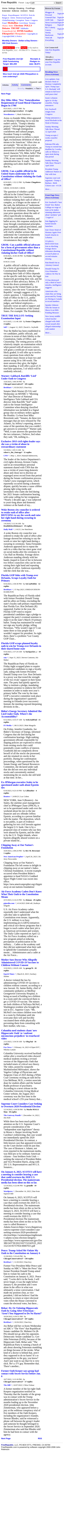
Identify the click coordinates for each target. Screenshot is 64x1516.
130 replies (29, 1258)
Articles (5, 85)
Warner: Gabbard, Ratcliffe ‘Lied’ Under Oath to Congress (18, 377)
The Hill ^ (8, 1385)
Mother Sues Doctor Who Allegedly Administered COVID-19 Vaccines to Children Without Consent (20, 962)
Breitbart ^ (8, 387)
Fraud (4, 23)
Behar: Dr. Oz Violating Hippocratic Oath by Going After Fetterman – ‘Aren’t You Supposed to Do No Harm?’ (21, 1311)
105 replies (29, 384)
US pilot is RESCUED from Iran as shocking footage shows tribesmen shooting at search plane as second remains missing (52, 250)
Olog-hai (29, 1041)
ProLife (32, 15)
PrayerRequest (14, 15)
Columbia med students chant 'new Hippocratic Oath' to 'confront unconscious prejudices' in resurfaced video (20, 1034)
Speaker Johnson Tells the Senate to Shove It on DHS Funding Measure (52, 309)
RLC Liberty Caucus (50, 28)
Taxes (27, 20)
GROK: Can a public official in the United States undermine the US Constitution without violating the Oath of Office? (21, 175)
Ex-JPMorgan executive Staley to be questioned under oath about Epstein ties (20, 785)
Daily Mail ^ (9, 529)
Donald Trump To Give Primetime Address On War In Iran (52, 272)
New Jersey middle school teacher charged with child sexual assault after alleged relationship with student (52, 322)
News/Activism (51, 22)
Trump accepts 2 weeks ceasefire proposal (51, 137)
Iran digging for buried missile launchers (51, 223)
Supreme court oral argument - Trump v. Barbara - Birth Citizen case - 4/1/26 (53, 182)
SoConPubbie (31, 584)
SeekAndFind (31, 720)
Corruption (20, 20)
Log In (28, 2)
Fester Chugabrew (33, 182)
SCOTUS (24, 15)
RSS (40, 1438)
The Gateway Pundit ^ (13, 1115)
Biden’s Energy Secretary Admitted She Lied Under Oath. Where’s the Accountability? (21, 714)
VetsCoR (48, 37)
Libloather (30, 790)
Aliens (12, 18)
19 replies (28, 526)
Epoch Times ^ (10, 974)
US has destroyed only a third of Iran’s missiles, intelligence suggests (53, 284)
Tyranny (32, 23)
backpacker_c (31, 652)
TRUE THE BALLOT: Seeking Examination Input (17, 317)
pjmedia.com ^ (10, 903)
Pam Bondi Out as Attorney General (52, 263)
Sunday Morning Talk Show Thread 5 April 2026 (53, 163)
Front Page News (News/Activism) (52, 196)
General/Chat (50, 17)
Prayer (4, 15)
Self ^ (6, 327)
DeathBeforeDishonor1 (13, 526)
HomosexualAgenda (24, 18)
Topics (59, 13)
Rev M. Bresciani (33, 851)
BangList (5, 18)
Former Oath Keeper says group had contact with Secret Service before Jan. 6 (21, 1374)
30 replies (9, 258)
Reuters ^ (8, 796)
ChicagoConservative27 (13, 384)
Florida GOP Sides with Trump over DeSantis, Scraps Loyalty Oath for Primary (19, 578)
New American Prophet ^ (14, 856)
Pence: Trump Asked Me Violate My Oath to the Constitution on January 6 (20, 1251)
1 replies (7, 853)
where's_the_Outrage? (13, 452)
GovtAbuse (23, 23)
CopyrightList (32, 34)
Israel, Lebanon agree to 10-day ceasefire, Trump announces (51, 102)
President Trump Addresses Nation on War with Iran (53, 171)
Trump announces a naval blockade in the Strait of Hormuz (53, 120)
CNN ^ (6, 455)
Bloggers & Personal (49, 13)
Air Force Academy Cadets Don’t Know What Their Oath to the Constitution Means (21, 894)
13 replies (29, 111)
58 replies (13, 1112)
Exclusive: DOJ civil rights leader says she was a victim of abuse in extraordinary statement (20, 444)
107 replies (29, 1319)
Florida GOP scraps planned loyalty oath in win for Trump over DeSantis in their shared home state (21, 646)
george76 (29, 968)
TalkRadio (24, 28)
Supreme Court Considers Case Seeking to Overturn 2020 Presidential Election (21, 1105)
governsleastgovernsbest (14, 111)
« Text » (37, 88)
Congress (34, 20)
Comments (26, 85)
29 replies (37, 900)
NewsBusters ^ (10, 114)
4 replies (7, 324)
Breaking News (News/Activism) (52, 73)
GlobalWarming (8, 20)
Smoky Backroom (49, 33)
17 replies (29, 1382)
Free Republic (9, 2)
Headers (29, 88)
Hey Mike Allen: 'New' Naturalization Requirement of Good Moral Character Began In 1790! (21, 103)
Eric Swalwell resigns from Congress (50, 111)
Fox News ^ (8, 1047)
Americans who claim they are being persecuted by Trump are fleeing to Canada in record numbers (53, 296)
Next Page (6, 94)
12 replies (7, 184)
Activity (15, 85)
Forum (21, 2)
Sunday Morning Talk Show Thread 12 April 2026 (52, 129)
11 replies (27, 452)
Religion (48, 25)
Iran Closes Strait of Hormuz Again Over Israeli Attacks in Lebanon (53, 234)
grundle (30, 1185)
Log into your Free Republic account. (52, 62)
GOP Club (49, 20)
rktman (29, 900)
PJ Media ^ (8, 725)
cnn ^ (6, 657)
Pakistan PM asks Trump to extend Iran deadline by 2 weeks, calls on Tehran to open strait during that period (53, 150)
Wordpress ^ (9, 1191)
